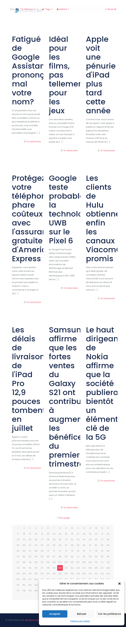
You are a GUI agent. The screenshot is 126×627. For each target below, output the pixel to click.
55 (54, 545)
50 (24, 545)
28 (84, 533)
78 (96, 550)
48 (108, 539)
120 (60, 567)
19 (30, 533)
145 (18, 579)
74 (72, 550)
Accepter (54, 614)
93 (90, 556)
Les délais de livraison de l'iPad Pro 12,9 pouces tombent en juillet (28, 378)
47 (102, 539)
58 (72, 545)
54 (48, 545)
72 (60, 550)
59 (78, 545)
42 (72, 539)
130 (24, 573)
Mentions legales (34, 620)
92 (84, 556)
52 (36, 545)
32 (108, 533)
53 (42, 545)
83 (30, 556)
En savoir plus (34, 141)
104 (60, 562)
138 (72, 573)
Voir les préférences (109, 614)
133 (42, 573)
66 (24, 550)
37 (42, 539)
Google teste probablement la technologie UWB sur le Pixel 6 (77, 209)
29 (90, 533)
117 (42, 567)
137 (66, 573)
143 (102, 573)
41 (66, 539)
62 (96, 545)
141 (90, 573)
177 (18, 590)
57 (66, 545)
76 (84, 550)
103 (54, 562)
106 (72, 562)
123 (78, 567)
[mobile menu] (113, 11)
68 (36, 550)
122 (72, 567)
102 (48, 562)
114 (24, 567)
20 (36, 533)
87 (54, 556)
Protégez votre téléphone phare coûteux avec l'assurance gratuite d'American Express (34, 218)
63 (102, 545)
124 (84, 567)
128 (108, 567)
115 (30, 567)
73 (66, 550)
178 (23, 590)
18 (24, 533)
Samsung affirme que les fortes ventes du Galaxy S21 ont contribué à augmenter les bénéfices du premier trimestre (71, 396)
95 (102, 556)
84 (36, 556)
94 (96, 556)
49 (18, 545)
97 (18, 562)
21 (42, 533)
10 (72, 528)
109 (90, 562)
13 (90, 528)
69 (42, 550)
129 (18, 573)
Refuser (81, 614)
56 (60, 545)
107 (78, 562)
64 (108, 545)
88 (60, 556)
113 (18, 567)
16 (108, 528)
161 (18, 585)
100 (36, 562)
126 (96, 567)
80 (108, 550)
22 (48, 533)
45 (90, 539)
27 (78, 533)
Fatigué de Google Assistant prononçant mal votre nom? (34, 70)
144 (108, 573)
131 (30, 573)
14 (96, 528)
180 (36, 590)
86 (48, 556)
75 (78, 550)
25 (66, 533)
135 (54, 573)
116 (36, 567)
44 (84, 539)
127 (102, 567)
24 (60, 533)
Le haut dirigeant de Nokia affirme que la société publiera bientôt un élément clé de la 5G (103, 383)
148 (36, 579)
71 (54, 550)
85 (42, 556)
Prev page (63, 517)
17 (18, 533)
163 (30, 585)
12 (84, 528)
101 (42, 562)
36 (36, 539)
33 (18, 539)
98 (24, 562)
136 (60, 573)
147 (30, 579)
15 (102, 528)
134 (48, 573)
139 (78, 573)
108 (84, 562)
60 (84, 545)
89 (66, 556)
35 (30, 539)
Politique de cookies (80, 621)
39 (54, 539)
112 (108, 562)
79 (102, 550)
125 (90, 567)
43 (78, 539)
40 (60, 539)
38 (48, 539)
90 (72, 556)
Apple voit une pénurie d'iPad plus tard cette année (101, 75)
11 (78, 528)
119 (54, 567)
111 (102, 562)
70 (48, 550)
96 (108, 556)
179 (30, 590)
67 (30, 550)
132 (36, 573)
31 (102, 533)
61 (90, 545)
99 (30, 562)
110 (96, 562)
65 (18, 550)
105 (66, 562)
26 (72, 533)
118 (48, 567)
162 (24, 585)
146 (24, 579)
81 (18, 556)
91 (78, 556)
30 (96, 533)
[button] (119, 583)
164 (36, 585)
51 (30, 545)
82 (24, 556)
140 (84, 573)
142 (96, 573)
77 (90, 550)
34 (24, 539)
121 (66, 567)
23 (54, 533)
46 (96, 539)
